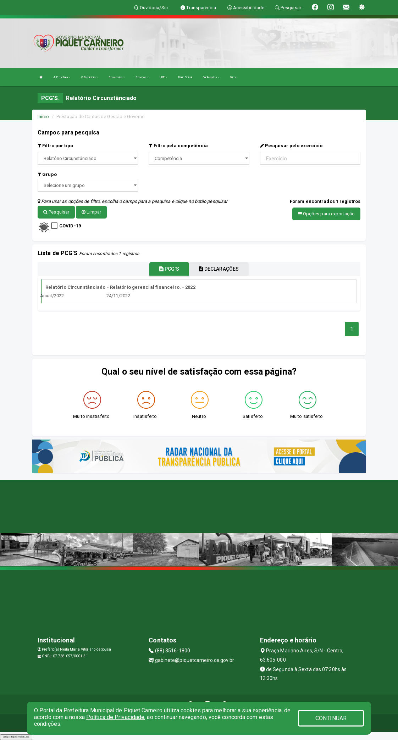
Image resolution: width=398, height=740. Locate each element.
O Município (89, 77)
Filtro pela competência (178, 145)
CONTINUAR (331, 718)
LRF (163, 77)
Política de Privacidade (115, 717)
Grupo (47, 174)
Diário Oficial (185, 77)
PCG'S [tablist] (169, 268)
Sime (233, 77)
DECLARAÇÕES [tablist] (219, 268)
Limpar (91, 212)
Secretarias (117, 77)
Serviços (142, 77)
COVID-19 (70, 225)
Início (43, 116)
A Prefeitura (62, 77)
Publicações (211, 77)
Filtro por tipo (55, 145)
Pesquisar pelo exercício (291, 145)
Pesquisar (56, 212)
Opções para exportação (326, 213)
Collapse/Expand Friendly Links (16, 736)
